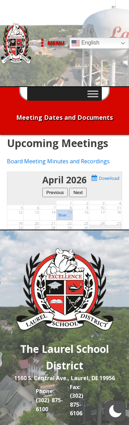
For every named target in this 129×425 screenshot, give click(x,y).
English (85, 43)
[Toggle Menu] (92, 93)
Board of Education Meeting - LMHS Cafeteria (64, 215)
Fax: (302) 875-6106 (76, 400)
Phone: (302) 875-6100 (49, 400)
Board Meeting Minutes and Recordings (58, 161)
